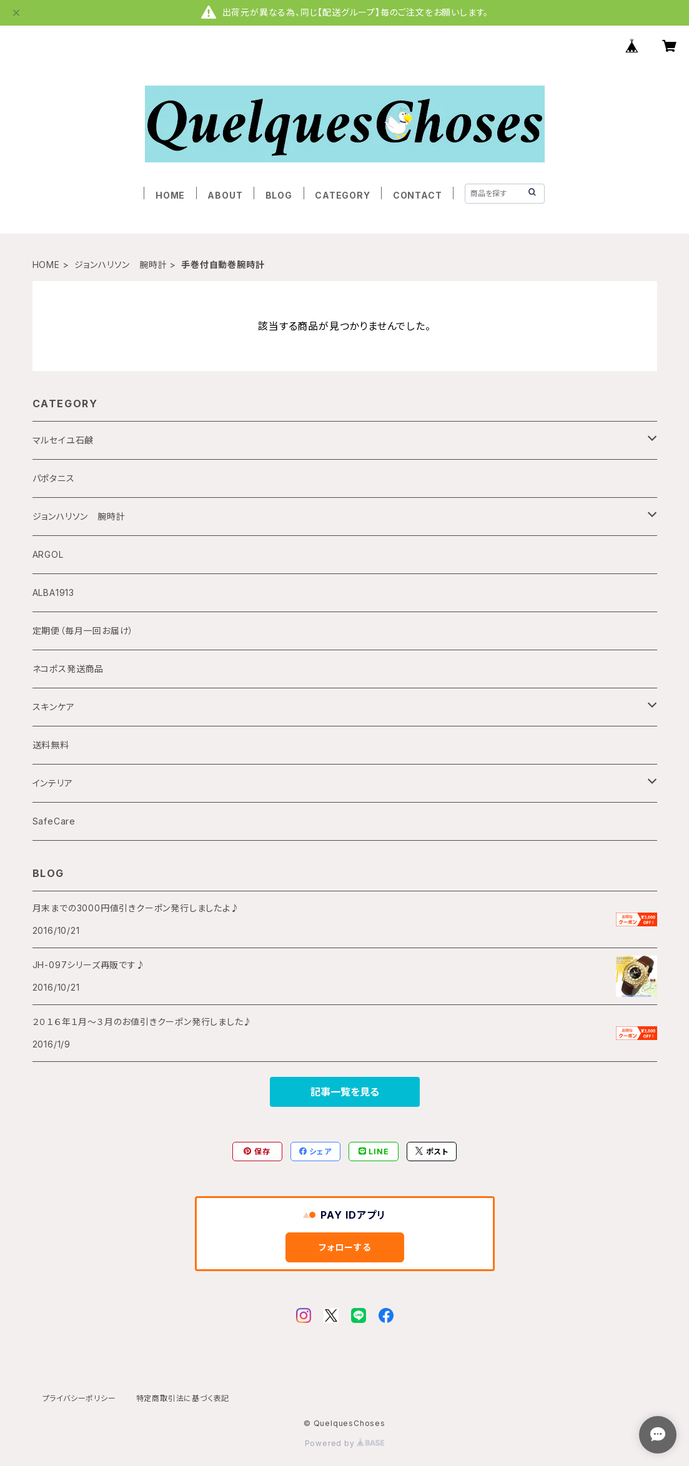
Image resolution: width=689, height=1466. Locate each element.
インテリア (52, 783)
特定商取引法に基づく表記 (183, 1398)
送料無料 (50, 745)
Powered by (345, 1443)
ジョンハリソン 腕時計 (120, 264)
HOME (170, 195)
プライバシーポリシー (79, 1398)
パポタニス (53, 478)
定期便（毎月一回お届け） (83, 630)
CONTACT (417, 195)
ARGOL (48, 554)
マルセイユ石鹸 (63, 440)
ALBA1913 (53, 592)
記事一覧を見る (344, 1092)
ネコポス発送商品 (68, 668)
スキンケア (53, 706)
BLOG (278, 195)
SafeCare (54, 821)
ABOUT (224, 195)
